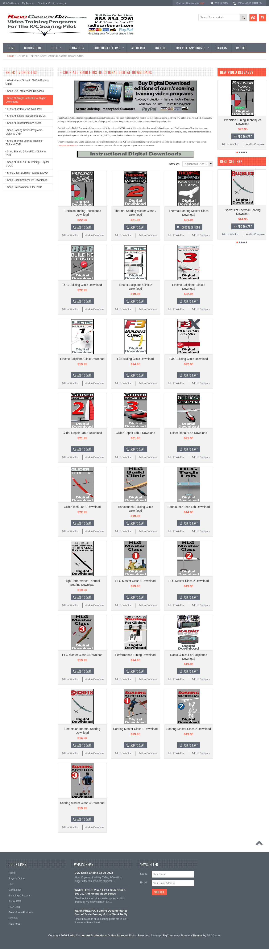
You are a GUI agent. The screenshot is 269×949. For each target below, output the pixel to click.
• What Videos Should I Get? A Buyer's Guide (27, 82)
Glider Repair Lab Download (188, 433)
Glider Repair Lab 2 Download (82, 433)
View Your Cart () (250, 3)
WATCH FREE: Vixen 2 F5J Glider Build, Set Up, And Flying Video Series (100, 891)
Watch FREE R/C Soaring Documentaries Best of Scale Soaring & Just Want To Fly (101, 912)
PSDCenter (214, 935)
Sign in (41, 3)
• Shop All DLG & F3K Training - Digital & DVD (27, 164)
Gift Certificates (11, 3)
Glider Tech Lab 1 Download (82, 507)
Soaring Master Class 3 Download (82, 803)
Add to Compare (94, 235)
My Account (28, 3)
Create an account (57, 3)
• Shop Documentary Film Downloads (26, 179)
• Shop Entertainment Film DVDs (23, 187)
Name (144, 873)
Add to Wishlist (70, 235)
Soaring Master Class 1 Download (135, 729)
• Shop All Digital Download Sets (23, 108)
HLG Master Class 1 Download (135, 581)
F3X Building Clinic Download (188, 359)
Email (143, 882)
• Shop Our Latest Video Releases (24, 91)
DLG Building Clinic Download (82, 285)
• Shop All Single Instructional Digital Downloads (25, 100)
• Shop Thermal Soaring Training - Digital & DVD (24, 142)
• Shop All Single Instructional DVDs (25, 115)
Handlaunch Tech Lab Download (188, 507)
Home (10, 56)
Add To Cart (84, 227)
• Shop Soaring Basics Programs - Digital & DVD (24, 132)
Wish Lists (221, 3)
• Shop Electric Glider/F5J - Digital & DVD (25, 153)
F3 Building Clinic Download (135, 359)
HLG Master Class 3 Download (82, 655)
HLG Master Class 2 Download (188, 581)
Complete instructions (67, 145)
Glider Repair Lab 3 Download (135, 433)
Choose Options (191, 227)
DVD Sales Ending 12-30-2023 (93, 872)
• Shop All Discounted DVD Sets (23, 123)
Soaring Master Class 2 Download (188, 729)
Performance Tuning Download (135, 655)
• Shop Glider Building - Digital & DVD (26, 172)
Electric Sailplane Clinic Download (82, 359)
